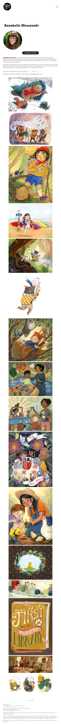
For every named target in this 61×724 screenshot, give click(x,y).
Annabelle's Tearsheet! (30, 53)
